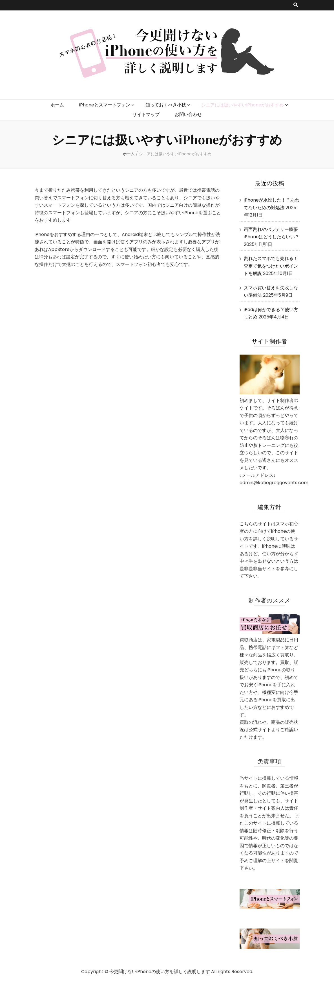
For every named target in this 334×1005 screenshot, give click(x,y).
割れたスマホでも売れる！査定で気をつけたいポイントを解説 (271, 266)
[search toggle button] (295, 5)
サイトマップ (146, 114)
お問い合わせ (188, 114)
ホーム (57, 105)
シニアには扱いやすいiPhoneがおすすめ (242, 105)
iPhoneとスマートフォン (104, 105)
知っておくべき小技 (165, 105)
